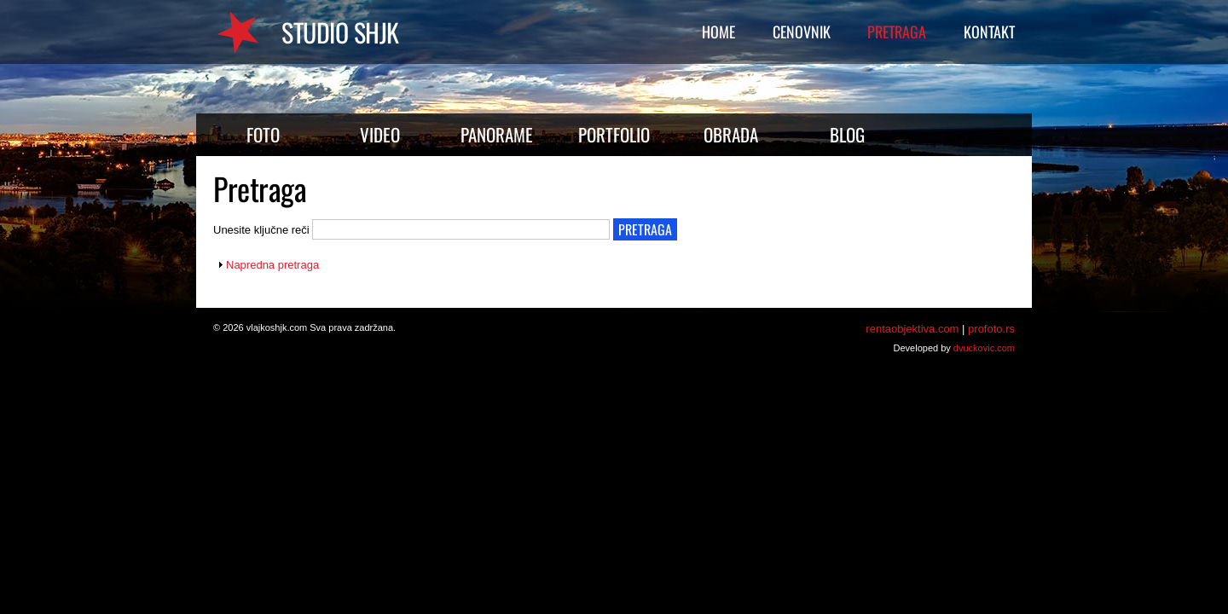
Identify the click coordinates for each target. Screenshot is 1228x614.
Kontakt (989, 31)
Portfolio (614, 134)
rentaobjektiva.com (912, 328)
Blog (847, 134)
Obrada (731, 134)
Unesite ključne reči (262, 229)
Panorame (496, 134)
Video (380, 134)
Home (718, 31)
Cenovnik (802, 31)
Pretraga (896, 31)
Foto (263, 134)
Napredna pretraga (272, 264)
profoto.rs (991, 328)
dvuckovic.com (984, 348)
